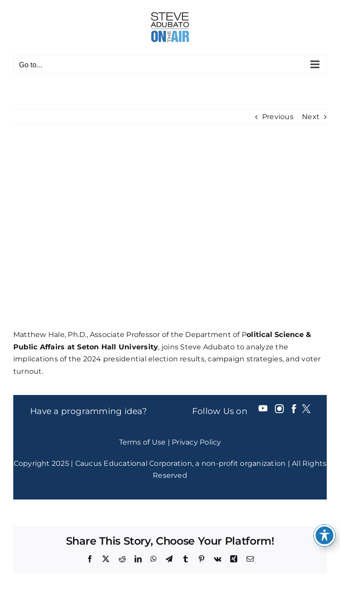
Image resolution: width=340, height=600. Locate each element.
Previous (278, 116)
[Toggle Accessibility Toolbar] (324, 535)
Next (311, 116)
